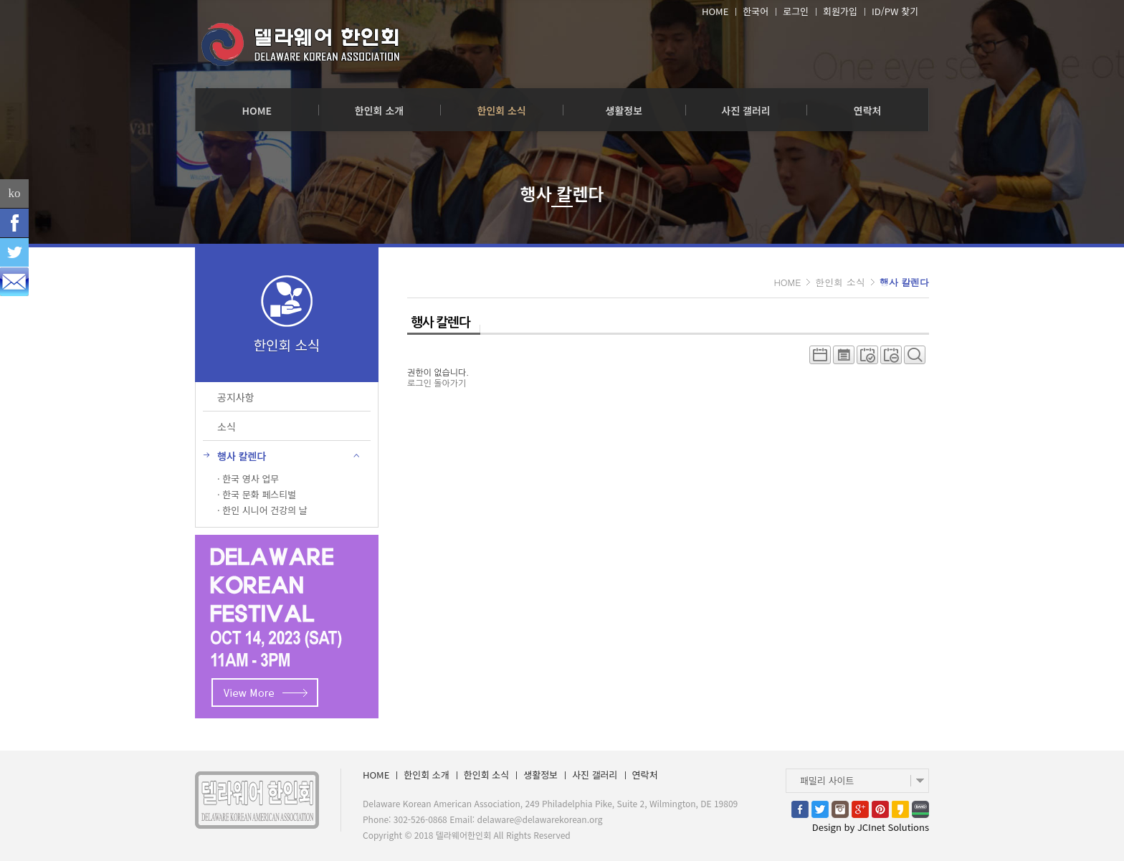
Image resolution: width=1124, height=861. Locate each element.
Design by (870, 827)
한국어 (755, 11)
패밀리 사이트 (827, 780)
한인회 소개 (379, 110)
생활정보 (624, 110)
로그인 (796, 11)
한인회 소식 (501, 110)
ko (15, 193)
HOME (715, 11)
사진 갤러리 (745, 110)
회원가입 (840, 11)
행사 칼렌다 (904, 282)
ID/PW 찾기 (895, 11)
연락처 (868, 110)
